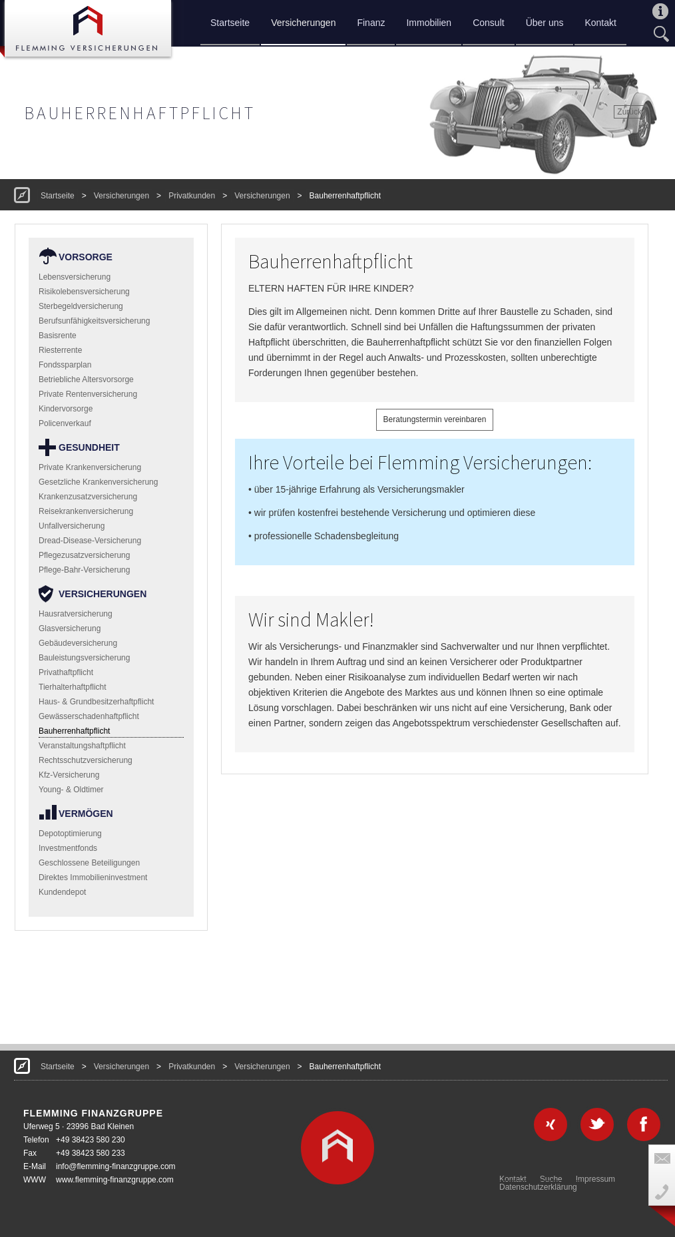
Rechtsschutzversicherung (85, 760)
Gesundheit (89, 447)
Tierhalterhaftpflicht (73, 687)
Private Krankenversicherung (90, 467)
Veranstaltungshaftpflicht (82, 745)
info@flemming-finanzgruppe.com (116, 1166)
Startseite (230, 22)
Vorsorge (85, 257)
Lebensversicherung (75, 277)
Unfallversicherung (72, 526)
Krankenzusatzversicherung (88, 496)
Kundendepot (62, 892)
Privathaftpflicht (66, 672)
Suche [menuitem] (551, 1179)
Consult (488, 22)
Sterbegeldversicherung (81, 306)
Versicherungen (303, 22)
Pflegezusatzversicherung (84, 555)
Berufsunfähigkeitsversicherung (94, 321)
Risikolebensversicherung (84, 291)
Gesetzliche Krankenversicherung (98, 482)
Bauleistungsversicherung (84, 657)
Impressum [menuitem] (595, 1179)
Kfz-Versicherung (69, 775)
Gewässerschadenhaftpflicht (89, 716)
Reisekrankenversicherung (86, 511)
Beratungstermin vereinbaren (435, 419)
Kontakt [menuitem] (513, 1179)
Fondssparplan (65, 365)
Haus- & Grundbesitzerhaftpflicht (96, 701)
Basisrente (58, 335)
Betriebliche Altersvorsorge (86, 379)
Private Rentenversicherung (88, 394)
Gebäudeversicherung (78, 643)
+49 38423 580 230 (90, 1139)
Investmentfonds (68, 848)
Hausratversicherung (75, 613)
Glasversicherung (70, 628)
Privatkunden (191, 195)
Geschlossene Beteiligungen (89, 862)
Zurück (629, 112)
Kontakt (600, 22)
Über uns (545, 22)
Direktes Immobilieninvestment (93, 877)
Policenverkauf (65, 423)
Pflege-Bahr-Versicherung (84, 570)
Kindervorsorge (66, 408)
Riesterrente (60, 350)
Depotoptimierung (70, 833)
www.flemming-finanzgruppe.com (115, 1179)
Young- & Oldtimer (71, 789)
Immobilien (428, 22)
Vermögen (86, 813)
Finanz (371, 22)
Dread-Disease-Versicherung (90, 540)
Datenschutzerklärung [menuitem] (538, 1187)
